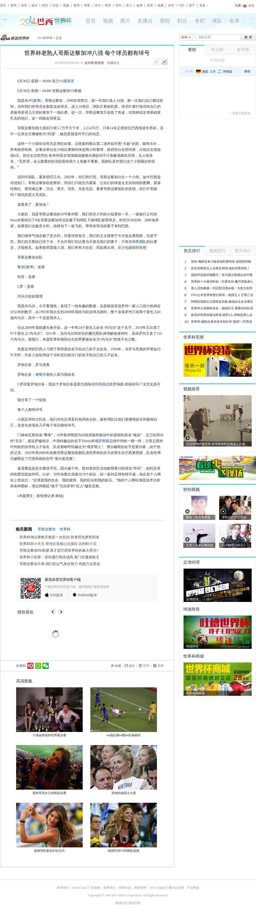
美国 (102, 384)
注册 (238, 5)
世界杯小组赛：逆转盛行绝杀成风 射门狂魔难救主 (59, 557)
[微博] (36, 101)
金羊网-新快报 (94, 63)
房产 (192, 5)
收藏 (160, 5)
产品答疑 (193, 887)
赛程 (165, 21)
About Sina (79, 887)
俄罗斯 (100, 441)
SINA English (158, 887)
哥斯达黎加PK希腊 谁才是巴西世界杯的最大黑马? (58, 550)
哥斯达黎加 (47, 529)
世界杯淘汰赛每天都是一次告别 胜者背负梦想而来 (59, 537)
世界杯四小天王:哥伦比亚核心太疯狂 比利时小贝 (58, 544)
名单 (234, 21)
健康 (139, 5)
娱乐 (34, 5)
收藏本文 (113, 63)
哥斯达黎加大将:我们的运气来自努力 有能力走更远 (59, 564)
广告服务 (94, 887)
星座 (150, 5)
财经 (45, 5)
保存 (132, 666)
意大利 (98, 214)
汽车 (181, 5)
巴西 (92, 177)
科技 (55, 5)
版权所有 (135, 903)
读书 (97, 5)
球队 (217, 21)
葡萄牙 (40, 374)
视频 (66, 5)
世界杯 (151, 128)
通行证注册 (176, 887)
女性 (171, 5)
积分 (182, 21)
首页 (3, 5)
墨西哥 (68, 81)
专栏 (200, 21)
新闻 (13, 5)
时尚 (118, 5)
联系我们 (109, 887)
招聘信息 (125, 887)
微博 (76, 5)
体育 (24, 5)
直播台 (145, 21)
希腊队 (141, 242)
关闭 (160, 666)
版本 (56, 595)
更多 (202, 5)
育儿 (129, 5)
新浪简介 (63, 887)
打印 (146, 666)
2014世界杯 (44, 38)
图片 (125, 21)
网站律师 (140, 887)
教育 (108, 5)
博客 (87, 5)
